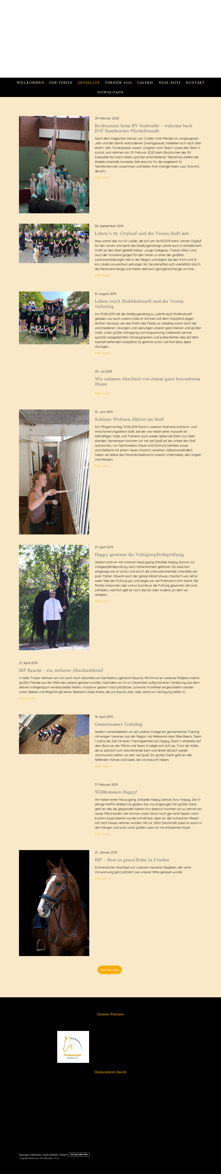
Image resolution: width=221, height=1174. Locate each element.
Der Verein (61, 83)
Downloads (110, 92)
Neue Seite (170, 83)
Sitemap (63, 1154)
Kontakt (195, 83)
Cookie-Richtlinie (50, 1154)
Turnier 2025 (118, 83)
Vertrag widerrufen (79, 1154)
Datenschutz (35, 1154)
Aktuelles (89, 83)
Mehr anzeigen (109, 970)
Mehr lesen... (103, 177)
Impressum (24, 1154)
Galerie (145, 83)
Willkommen (30, 83)
